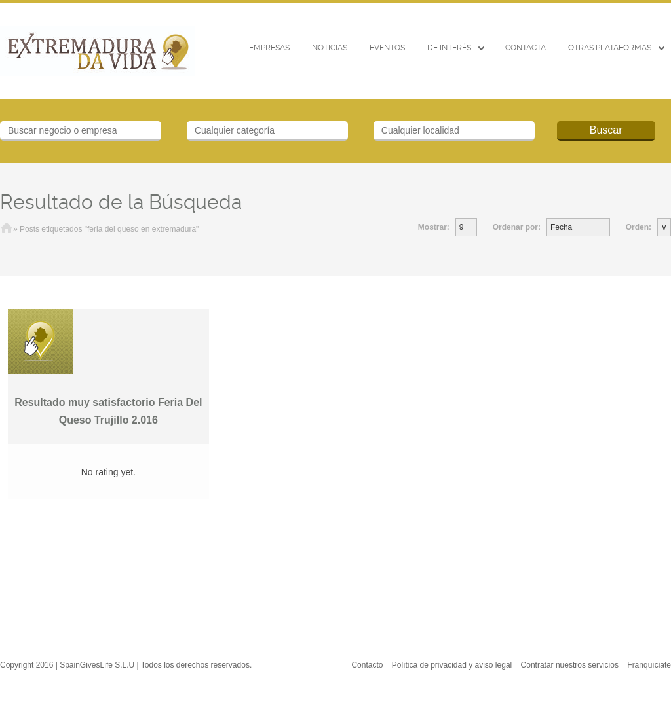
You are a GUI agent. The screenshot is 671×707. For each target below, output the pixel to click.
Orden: (638, 227)
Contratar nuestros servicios (570, 665)
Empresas (269, 47)
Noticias (329, 47)
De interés (449, 47)
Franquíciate (649, 665)
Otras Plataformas (609, 47)
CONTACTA (525, 47)
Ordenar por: (517, 227)
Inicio (6, 229)
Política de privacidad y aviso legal (452, 665)
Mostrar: (434, 227)
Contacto (367, 665)
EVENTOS (387, 47)
